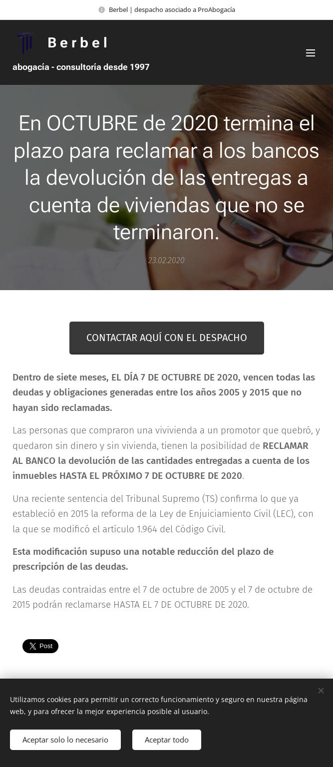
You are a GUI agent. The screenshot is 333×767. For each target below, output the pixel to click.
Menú (310, 52)
